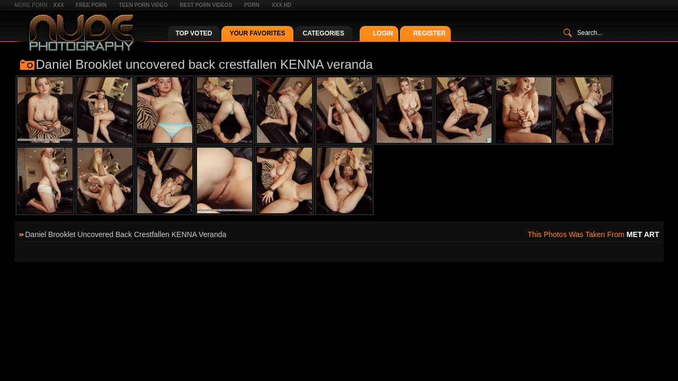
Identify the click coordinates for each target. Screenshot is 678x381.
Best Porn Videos (206, 5)
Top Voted (194, 33)
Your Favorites (257, 33)
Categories (323, 33)
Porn (252, 5)
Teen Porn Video (143, 5)
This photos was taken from (593, 234)
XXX (58, 5)
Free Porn (91, 5)
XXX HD (281, 5)
